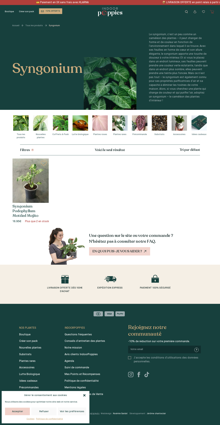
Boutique (9, 11)
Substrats (25, 354)
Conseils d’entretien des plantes (85, 341)
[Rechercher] (186, 11)
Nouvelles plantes (30, 347)
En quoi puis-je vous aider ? (119, 251)
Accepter (17, 411)
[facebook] (140, 375)
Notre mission (73, 347)
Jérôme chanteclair (156, 414)
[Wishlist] (203, 11)
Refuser (44, 411)
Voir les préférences (72, 411)
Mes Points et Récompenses (82, 374)
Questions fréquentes (78, 334)
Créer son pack (26, 11)
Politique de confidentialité (49, 419)
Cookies (30, 419)
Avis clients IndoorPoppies (81, 354)
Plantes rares (27, 361)
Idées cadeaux (28, 381)
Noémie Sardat (120, 414)
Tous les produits (34, 25)
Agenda (69, 361)
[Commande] (176, 149)
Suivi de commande (77, 367)
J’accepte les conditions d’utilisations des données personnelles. (166, 359)
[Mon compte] (195, 11)
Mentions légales (75, 387)
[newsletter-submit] (196, 350)
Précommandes (29, 387)
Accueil (15, 25)
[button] (84, 395)
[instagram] (132, 375)
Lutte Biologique (29, 374)
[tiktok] (148, 375)
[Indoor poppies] (110, 11)
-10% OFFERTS (52, 11)
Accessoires (27, 367)
